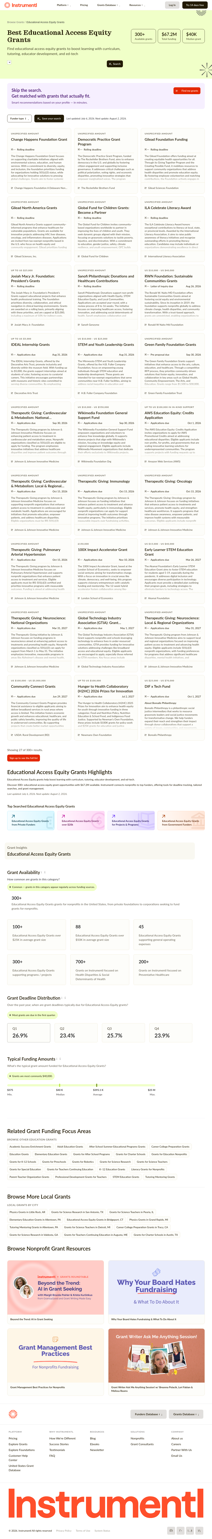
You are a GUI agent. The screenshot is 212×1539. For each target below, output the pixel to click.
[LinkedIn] (199, 1531)
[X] (181, 1531)
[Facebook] (171, 1531)
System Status (102, 1530)
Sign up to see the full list (24, 757)
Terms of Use (83, 1530)
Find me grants (187, 90)
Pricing (84, 4)
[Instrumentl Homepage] (20, 5)
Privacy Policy (63, 1530)
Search (115, 63)
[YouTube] (190, 1531)
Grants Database (108, 4)
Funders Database (148, 1414)
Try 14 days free (195, 4)
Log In (172, 4)
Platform (64, 4)
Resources (137, 4)
